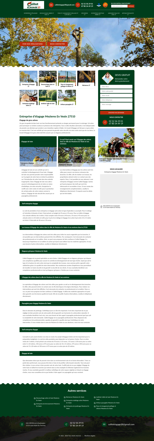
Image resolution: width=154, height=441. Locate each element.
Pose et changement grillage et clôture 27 (68, 13)
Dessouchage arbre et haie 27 (47, 13)
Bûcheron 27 (85, 13)
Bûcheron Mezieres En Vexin (75, 397)
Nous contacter (57, 44)
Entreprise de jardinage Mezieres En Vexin (77, 407)
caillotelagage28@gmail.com (65, 5)
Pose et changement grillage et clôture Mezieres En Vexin (106, 407)
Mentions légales (89, 436)
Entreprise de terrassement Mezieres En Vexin (48, 405)
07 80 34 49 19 (87, 6)
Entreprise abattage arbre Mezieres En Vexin (77, 401)
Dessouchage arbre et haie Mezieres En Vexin (47, 399)
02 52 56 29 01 (87, 4)
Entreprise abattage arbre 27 (97, 13)
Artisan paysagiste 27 (128, 13)
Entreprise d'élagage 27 (30, 13)
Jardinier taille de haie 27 (114, 13)
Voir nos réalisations (32, 44)
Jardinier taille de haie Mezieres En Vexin (107, 398)
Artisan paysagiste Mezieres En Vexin (108, 403)
